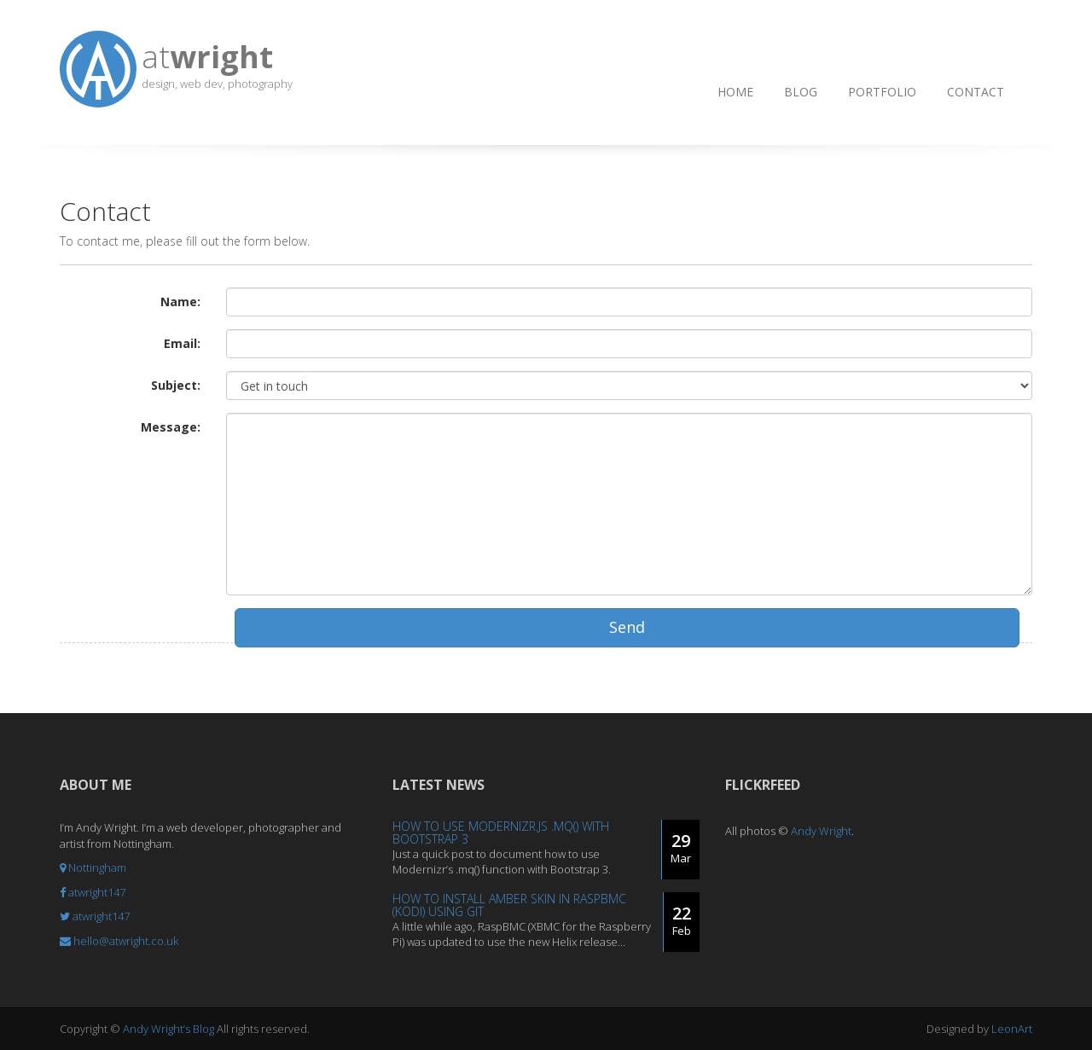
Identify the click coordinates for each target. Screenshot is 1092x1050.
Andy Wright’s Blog (168, 1028)
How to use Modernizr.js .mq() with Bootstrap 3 (500, 832)
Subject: (175, 385)
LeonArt (1011, 1028)
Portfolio (882, 92)
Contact (975, 92)
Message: (170, 427)
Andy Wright (821, 830)
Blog (800, 92)
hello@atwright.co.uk (119, 940)
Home (735, 92)
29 (681, 848)
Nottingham (93, 867)
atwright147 (92, 892)
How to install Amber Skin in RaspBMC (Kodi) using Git (509, 904)
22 (681, 920)
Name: (180, 301)
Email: (182, 343)
